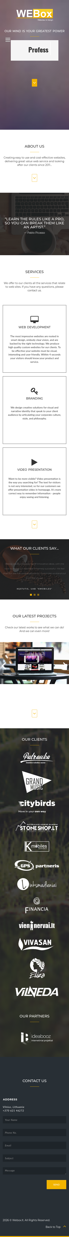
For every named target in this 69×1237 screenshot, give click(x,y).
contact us (34, 290)
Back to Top (56, 1227)
